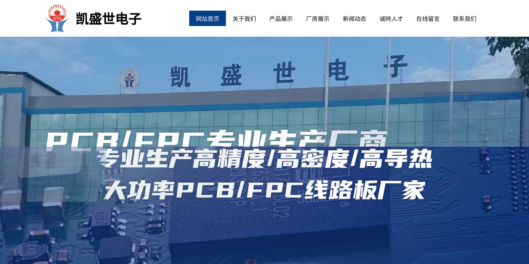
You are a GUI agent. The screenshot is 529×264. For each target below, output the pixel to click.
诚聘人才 (391, 18)
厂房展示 (318, 18)
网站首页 (207, 18)
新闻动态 (354, 18)
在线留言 (428, 18)
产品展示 (281, 18)
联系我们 (464, 18)
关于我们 (244, 18)
